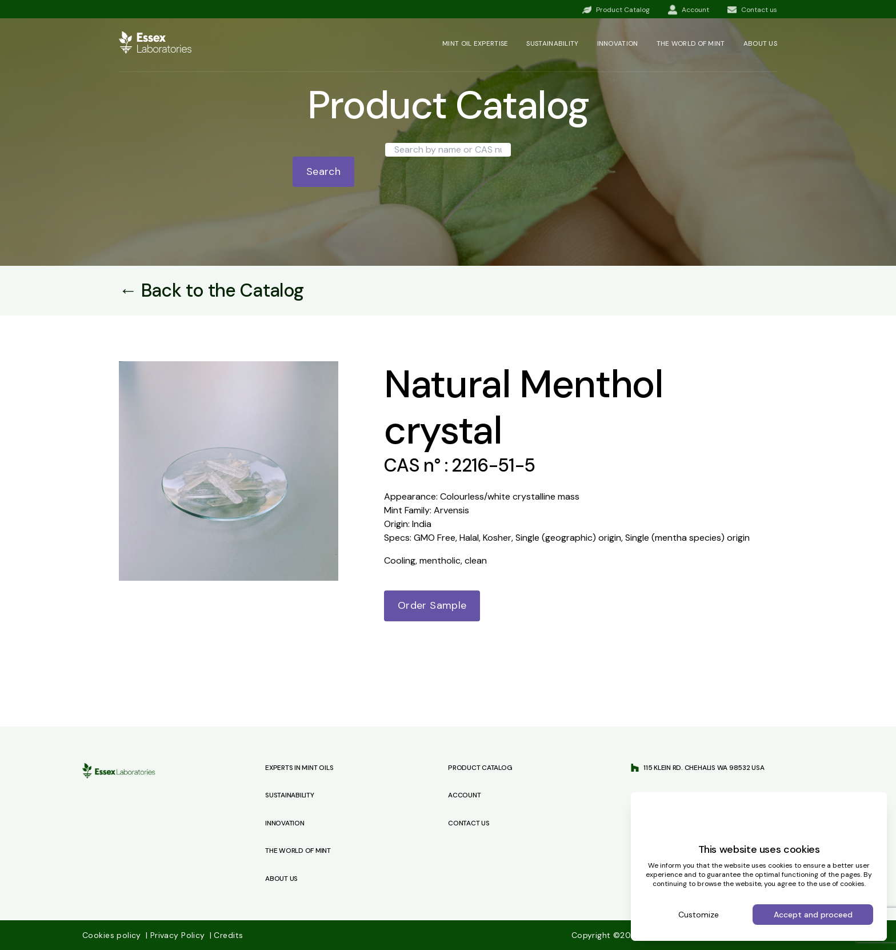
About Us (281, 878)
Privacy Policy (176, 935)
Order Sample (432, 605)
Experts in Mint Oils (299, 767)
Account (464, 795)
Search (323, 171)
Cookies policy (112, 935)
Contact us (469, 823)
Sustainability (552, 43)
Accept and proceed (813, 914)
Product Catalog (480, 767)
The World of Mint (298, 850)
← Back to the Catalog (211, 290)
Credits (226, 935)
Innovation (617, 43)
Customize (698, 914)
